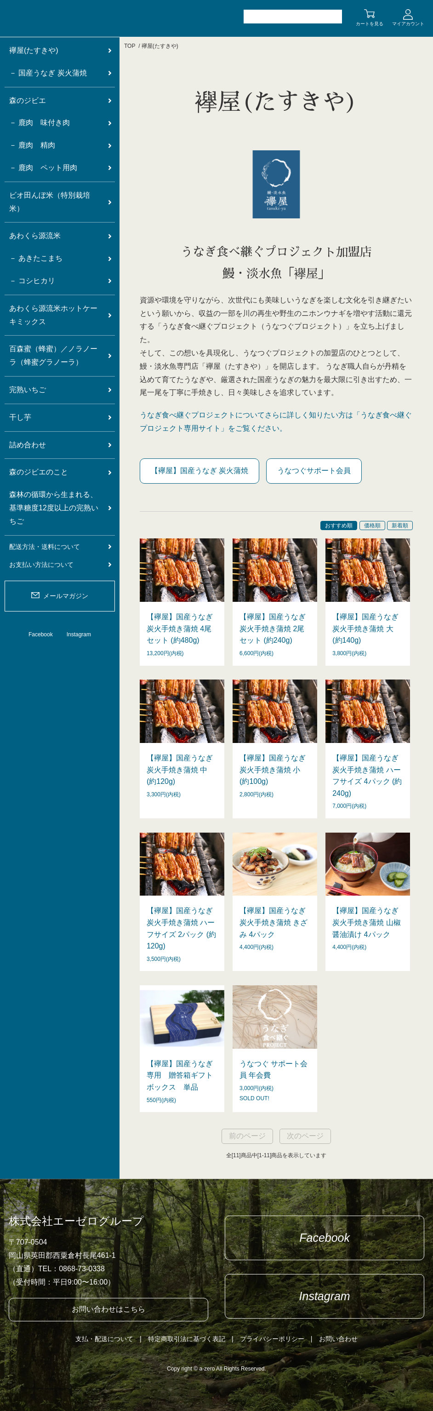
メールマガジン (65, 596)
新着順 (400, 525)
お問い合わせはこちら (108, 1309)
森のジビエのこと (38, 472)
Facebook (40, 634)
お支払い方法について (41, 564)
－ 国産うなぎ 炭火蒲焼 (48, 73)
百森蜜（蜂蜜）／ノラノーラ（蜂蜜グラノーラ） (53, 355)
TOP (129, 46)
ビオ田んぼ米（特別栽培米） (49, 201)
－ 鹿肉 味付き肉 (39, 122)
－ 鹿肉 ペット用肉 (43, 167)
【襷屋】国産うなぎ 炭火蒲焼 (199, 470)
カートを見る (369, 23)
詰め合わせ (27, 445)
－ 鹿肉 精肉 (32, 145)
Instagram (79, 634)
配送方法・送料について (44, 546)
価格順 (372, 525)
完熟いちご (27, 390)
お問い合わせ (338, 1338)
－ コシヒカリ (32, 281)
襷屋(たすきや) (160, 46)
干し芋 (20, 417)
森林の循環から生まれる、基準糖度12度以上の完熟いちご (53, 508)
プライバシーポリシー (272, 1338)
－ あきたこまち (36, 258)
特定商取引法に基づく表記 (186, 1338)
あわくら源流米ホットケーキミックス (53, 315)
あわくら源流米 (35, 236)
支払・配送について (104, 1338)
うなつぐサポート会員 (314, 470)
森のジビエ (27, 100)
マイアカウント (408, 23)
